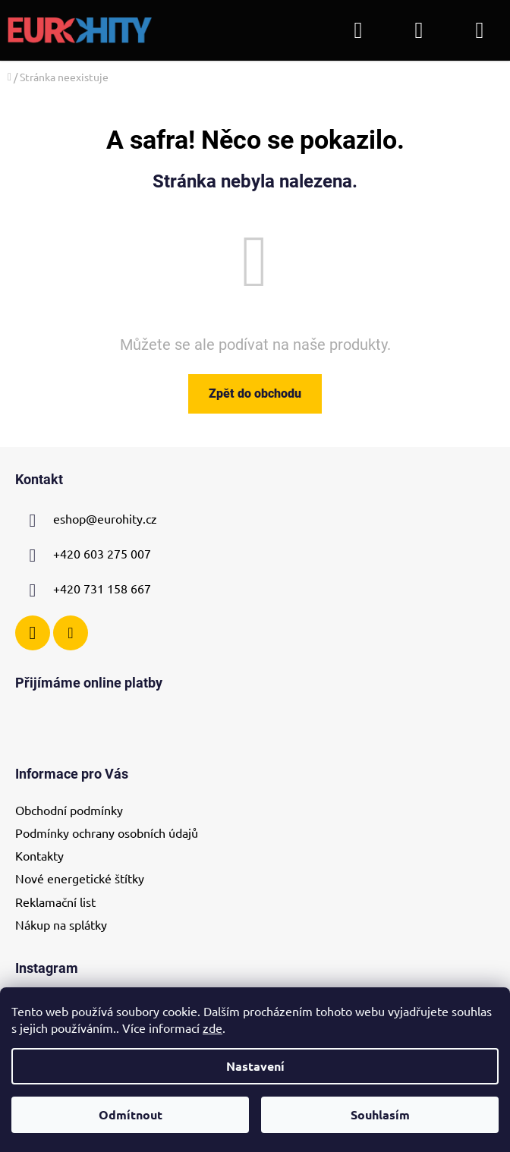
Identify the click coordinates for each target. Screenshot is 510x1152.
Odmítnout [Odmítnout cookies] (130, 1114)
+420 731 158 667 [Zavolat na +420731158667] (102, 588)
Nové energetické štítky (79, 878)
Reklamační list (55, 901)
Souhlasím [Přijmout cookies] (380, 1114)
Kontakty (39, 855)
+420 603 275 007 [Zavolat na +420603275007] (102, 554)
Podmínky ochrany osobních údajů (106, 832)
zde (212, 1027)
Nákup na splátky (61, 924)
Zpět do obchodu (255, 393)
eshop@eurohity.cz (105, 519)
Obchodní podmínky (69, 809)
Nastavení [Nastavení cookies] (255, 1066)
